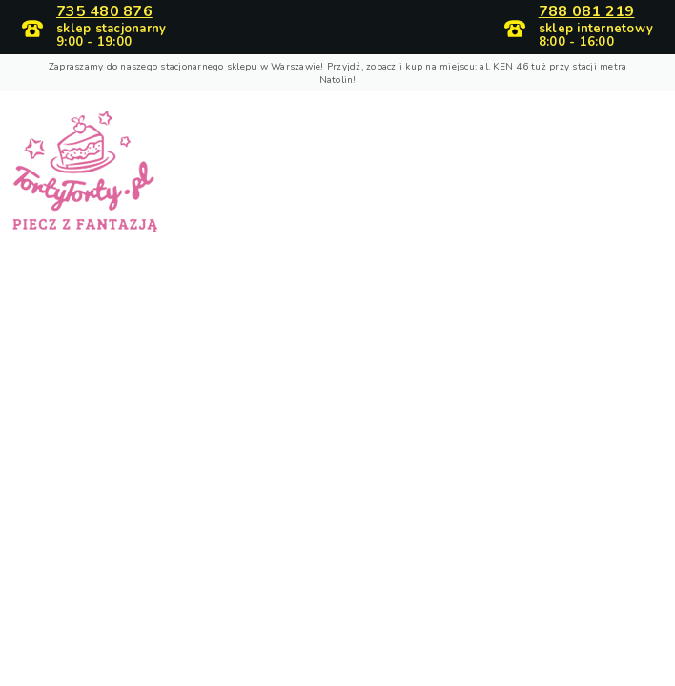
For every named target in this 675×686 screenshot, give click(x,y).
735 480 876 (104, 12)
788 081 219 (587, 12)
